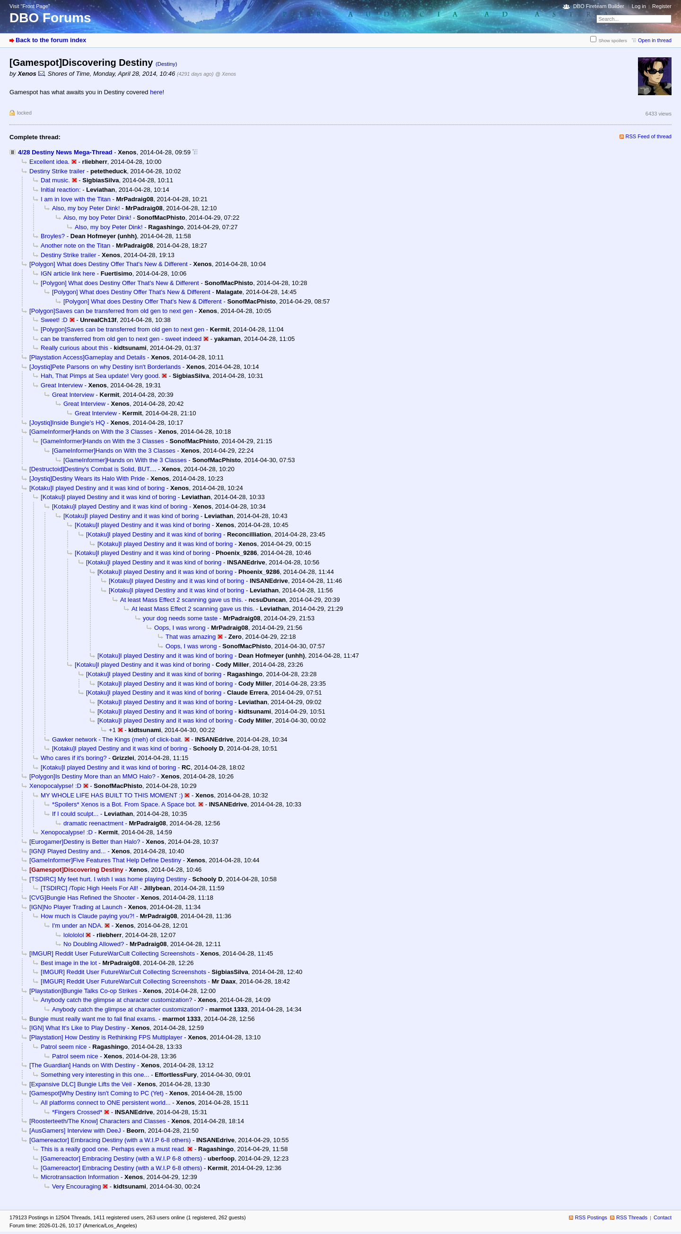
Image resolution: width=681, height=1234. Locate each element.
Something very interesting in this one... (95, 1074)
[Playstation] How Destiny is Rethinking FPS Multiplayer (106, 1037)
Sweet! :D (54, 319)
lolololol (73, 935)
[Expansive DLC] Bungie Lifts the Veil (80, 1084)
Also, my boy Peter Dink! (86, 208)
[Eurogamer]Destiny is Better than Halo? (84, 841)
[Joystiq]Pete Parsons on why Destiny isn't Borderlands (105, 366)
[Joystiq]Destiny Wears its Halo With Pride (87, 478)
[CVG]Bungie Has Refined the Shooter (82, 897)
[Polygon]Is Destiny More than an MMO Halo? (92, 776)
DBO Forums (50, 17)
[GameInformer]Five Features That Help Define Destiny (105, 860)
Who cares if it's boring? (73, 757)
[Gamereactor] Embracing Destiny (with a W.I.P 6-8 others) (110, 1140)
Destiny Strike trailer (57, 171)
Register (662, 6)
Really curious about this (74, 347)
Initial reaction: (61, 189)
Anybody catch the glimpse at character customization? (116, 999)
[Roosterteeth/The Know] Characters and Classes (97, 1121)
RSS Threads (631, 1217)
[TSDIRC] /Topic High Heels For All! (89, 888)
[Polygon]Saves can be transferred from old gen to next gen (111, 310)
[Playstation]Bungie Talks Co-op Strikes (83, 990)
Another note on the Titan (75, 245)
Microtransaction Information (80, 1176)
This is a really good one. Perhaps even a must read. (113, 1149)
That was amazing (191, 636)
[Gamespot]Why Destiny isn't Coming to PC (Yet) (96, 1093)
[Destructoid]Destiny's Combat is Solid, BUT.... (92, 469)
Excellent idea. (49, 161)
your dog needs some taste (180, 618)
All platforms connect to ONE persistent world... (106, 1102)
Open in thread (655, 40)
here (156, 92)
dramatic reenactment (93, 823)
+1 (112, 729)
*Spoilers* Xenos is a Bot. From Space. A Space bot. (124, 804)
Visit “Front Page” (29, 6)
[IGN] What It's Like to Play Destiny (77, 1027)
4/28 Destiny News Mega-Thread (65, 152)
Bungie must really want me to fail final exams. (93, 1018)
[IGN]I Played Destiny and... (67, 851)
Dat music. (55, 180)
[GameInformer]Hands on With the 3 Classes (91, 431)
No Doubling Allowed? (93, 944)
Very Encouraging (76, 1186)
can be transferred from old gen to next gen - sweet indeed (121, 338)
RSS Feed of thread (649, 136)
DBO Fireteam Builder (598, 6)
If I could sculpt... (75, 813)
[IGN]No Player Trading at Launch (75, 907)
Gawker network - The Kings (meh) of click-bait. (117, 739)
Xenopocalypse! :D (55, 785)
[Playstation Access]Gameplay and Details (87, 357)
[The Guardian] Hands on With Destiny (82, 1065)
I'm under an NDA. (77, 925)
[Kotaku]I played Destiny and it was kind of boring (97, 488)
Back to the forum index (51, 40)
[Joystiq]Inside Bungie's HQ (67, 422)
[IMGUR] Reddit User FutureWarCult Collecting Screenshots (112, 953)
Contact (663, 1217)
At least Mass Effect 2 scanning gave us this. (181, 599)
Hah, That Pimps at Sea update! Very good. (100, 375)
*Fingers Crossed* (77, 1112)
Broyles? (53, 236)
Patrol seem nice (64, 1046)
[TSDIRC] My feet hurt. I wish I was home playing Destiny (108, 879)
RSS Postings (591, 1217)
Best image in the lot (69, 962)
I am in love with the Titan (76, 199)
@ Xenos (225, 74)
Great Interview (62, 385)
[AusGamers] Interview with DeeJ (75, 1130)
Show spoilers (613, 40)
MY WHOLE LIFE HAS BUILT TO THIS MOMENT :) (112, 795)
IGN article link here (68, 273)
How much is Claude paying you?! (87, 916)
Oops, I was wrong (180, 627)
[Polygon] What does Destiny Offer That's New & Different (108, 264)
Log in (639, 6)
